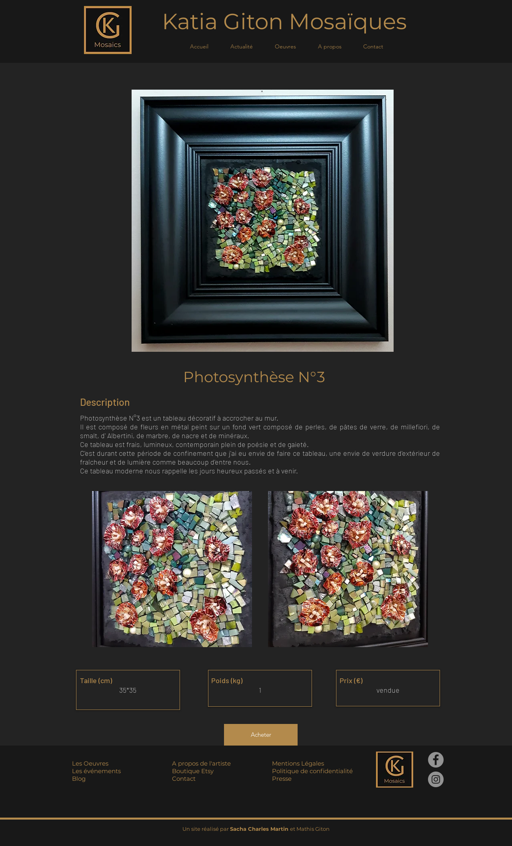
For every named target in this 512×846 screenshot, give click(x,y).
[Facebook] (436, 760)
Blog (79, 778)
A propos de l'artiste (201, 763)
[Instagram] (436, 779)
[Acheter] (261, 735)
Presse (282, 778)
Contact (184, 778)
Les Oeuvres (90, 763)
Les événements (96, 771)
